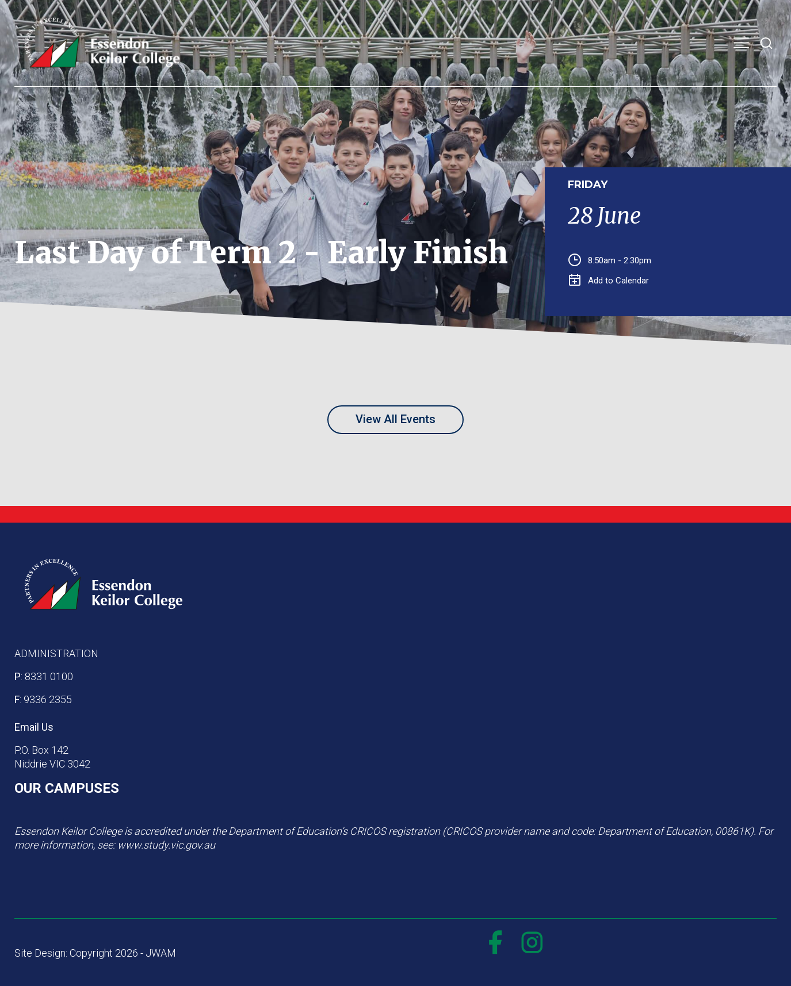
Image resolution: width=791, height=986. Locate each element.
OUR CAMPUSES (66, 788)
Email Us (34, 727)
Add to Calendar (609, 280)
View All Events (395, 419)
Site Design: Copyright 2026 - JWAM (95, 953)
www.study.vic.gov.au (166, 845)
